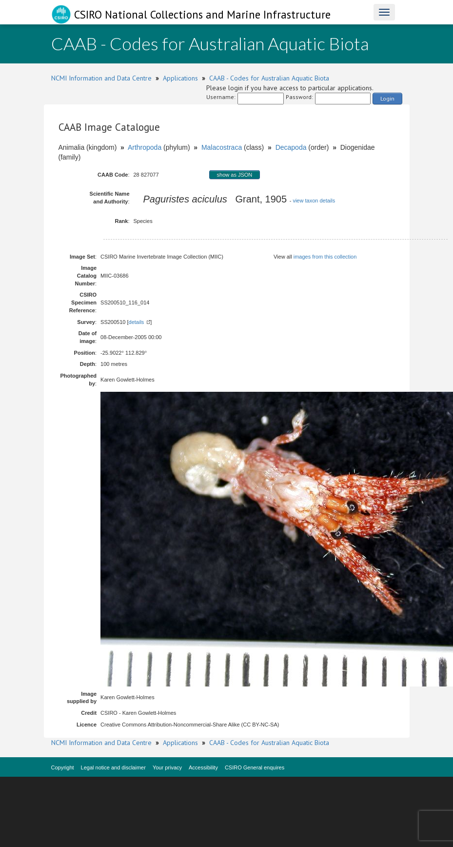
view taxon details (314, 200)
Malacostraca (221, 147)
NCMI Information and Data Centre (101, 78)
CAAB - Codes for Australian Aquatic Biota (269, 78)
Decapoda (291, 147)
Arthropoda (144, 147)
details (136, 322)
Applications (180, 78)
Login (387, 98)
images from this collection (325, 257)
